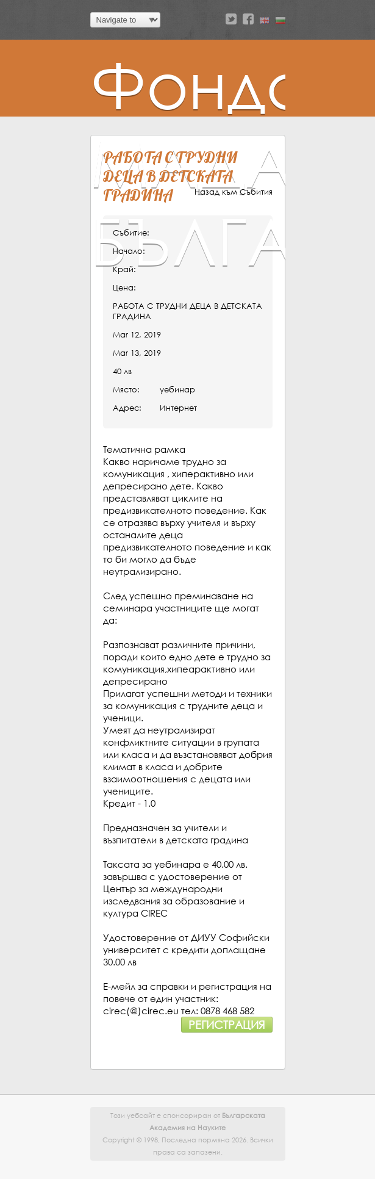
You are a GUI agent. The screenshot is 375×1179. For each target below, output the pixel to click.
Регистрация (226, 1024)
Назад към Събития (234, 192)
